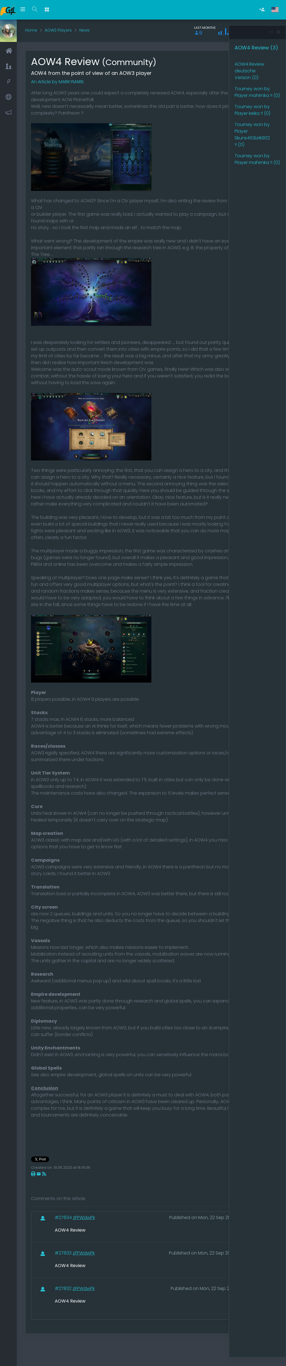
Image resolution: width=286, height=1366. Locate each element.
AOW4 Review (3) (256, 47)
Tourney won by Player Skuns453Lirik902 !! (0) (252, 134)
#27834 (64, 1217)
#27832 (64, 1288)
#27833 (64, 1253)
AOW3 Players (58, 30)
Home (31, 30)
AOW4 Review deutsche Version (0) (249, 71)
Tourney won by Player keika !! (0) (252, 110)
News (84, 30)
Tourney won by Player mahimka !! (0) (257, 92)
